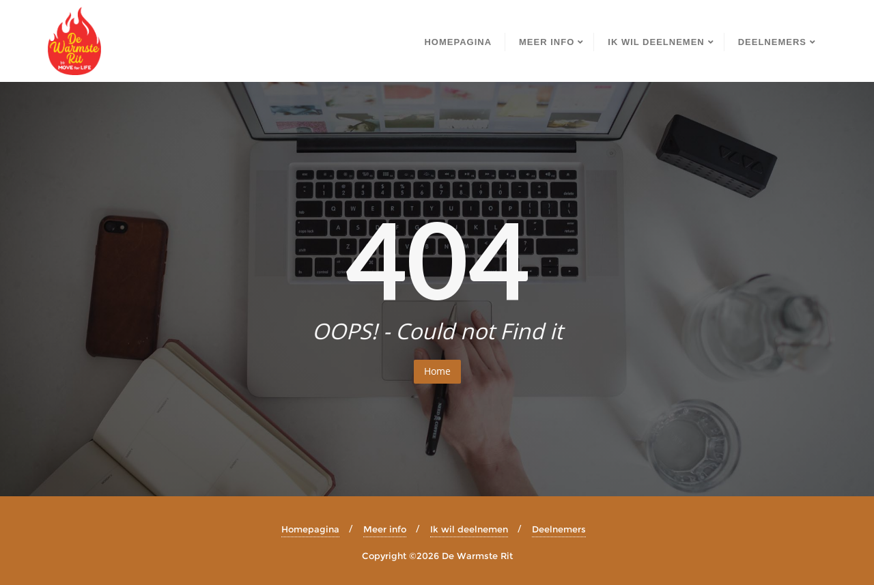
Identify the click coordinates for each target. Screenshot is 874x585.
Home (437, 371)
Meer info (384, 529)
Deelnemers (559, 529)
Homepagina (310, 529)
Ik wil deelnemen (469, 529)
